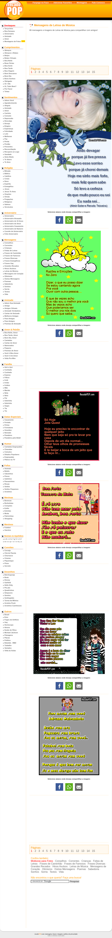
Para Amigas (10, 318)
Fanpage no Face (41, 3)
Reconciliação (10, 149)
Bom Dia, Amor (11, 338)
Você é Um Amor (11, 356)
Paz (6, 139)
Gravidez (8, 430)
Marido (7, 390)
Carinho (8, 113)
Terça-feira (9, 28)
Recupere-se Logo (12, 152)
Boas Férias (9, 63)
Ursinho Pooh (10, 603)
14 (88, 71)
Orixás (7, 197)
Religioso (8, 202)
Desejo (7, 123)
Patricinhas (9, 516)
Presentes (9, 147)
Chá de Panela (10, 553)
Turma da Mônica (11, 600)
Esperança (9, 129)
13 (82, 71)
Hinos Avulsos (10, 268)
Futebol (8, 527)
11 (72, 71)
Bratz (7, 577)
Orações (8, 194)
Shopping (8, 518)
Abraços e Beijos (11, 53)
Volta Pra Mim (10, 358)
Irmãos (7, 385)
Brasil (7, 615)
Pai (6, 398)
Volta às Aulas (10, 650)
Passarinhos (10, 481)
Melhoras (8, 136)
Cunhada (8, 370)
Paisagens (9, 635)
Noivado (8, 433)
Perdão (7, 144)
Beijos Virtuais (10, 58)
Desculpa (8, 121)
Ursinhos (8, 492)
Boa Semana (10, 31)
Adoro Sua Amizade (12, 303)
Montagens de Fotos (13, 41)
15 (93, 71)
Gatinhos (8, 479)
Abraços (8, 50)
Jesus (7, 189)
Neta (6, 393)
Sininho (8, 595)
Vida (6, 294)
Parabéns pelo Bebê (13, 438)
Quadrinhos (9, 590)
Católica (8, 176)
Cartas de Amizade (12, 313)
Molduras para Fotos (42, 861)
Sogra (7, 406)
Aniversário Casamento (14, 226)
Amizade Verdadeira (13, 311)
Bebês (7, 471)
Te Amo (8, 162)
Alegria (7, 105)
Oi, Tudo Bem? (10, 86)
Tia (6, 408)
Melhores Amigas (11, 316)
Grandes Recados (12, 266)
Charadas (8, 449)
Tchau (7, 91)
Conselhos (9, 243)
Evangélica (9, 186)
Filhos (7, 377)
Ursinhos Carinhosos (13, 606)
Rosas (7, 484)
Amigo (7, 306)
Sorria (7, 289)
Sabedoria (9, 284)
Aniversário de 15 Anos (14, 221)
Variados (8, 648)
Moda (7, 513)
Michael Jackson (11, 632)
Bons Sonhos (10, 79)
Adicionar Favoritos (62, 3)
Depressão (9, 118)
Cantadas (8, 340)
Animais (8, 468)
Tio (6, 411)
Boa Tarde (9, 68)
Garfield (8, 582)
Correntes (9, 245)
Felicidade (9, 131)
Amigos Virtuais (11, 308)
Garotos (8, 530)
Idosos (7, 627)
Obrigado (8, 81)
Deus (7, 181)
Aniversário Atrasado (13, 218)
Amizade (8, 36)
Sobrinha (8, 401)
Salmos (8, 204)
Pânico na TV (10, 460)
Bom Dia (8, 76)
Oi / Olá (7, 84)
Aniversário (9, 34)
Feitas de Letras (11, 250)
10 (66, 71)
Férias (7, 425)
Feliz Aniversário (11, 234)
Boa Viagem (9, 71)
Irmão (7, 383)
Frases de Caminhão (13, 253)
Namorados (9, 345)
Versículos (9, 207)
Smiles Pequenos (12, 489)
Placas (7, 638)
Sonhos (8, 286)
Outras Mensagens (12, 279)
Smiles (7, 486)
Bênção (8, 171)
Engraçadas (9, 457)
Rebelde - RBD (10, 643)
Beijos (7, 55)
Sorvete (8, 566)
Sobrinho (8, 403)
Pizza (7, 563)
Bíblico (7, 173)
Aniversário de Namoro (14, 229)
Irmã (6, 380)
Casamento (9, 420)
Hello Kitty (9, 585)
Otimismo (8, 276)
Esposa (8, 375)
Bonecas (8, 501)
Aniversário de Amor (13, 224)
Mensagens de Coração (14, 274)
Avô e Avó (9, 367)
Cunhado (8, 372)
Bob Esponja (10, 575)
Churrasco (9, 556)
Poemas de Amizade (13, 324)
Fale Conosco (98, 3)
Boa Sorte (9, 66)
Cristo (7, 179)
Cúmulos (8, 452)
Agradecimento (11, 103)
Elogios (8, 126)
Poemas (8, 281)
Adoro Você (9, 100)
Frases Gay (9, 263)
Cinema (8, 558)
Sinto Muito (9, 157)
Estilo (7, 508)
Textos (7, 292)
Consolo (8, 116)
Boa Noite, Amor (11, 333)
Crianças (8, 248)
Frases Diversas (11, 258)
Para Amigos (10, 321)
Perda (7, 141)
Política (8, 640)
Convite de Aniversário (14, 231)
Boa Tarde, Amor (11, 335)
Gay (6, 622)
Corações (8, 506)
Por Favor (8, 89)
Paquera (8, 348)
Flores (7, 476)
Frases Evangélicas (12, 261)
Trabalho (8, 645)
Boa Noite (8, 61)
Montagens (82, 3)
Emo (6, 617)
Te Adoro (8, 159)
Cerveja (8, 550)
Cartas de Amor (11, 343)
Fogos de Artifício (12, 620)
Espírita (8, 184)
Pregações (9, 199)
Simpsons (9, 593)
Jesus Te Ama (10, 191)
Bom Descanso (11, 73)
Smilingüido (9, 598)
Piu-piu (7, 588)
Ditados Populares (12, 454)
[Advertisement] (69, 49)
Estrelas (8, 511)
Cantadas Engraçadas (13, 447)
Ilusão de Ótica (11, 630)
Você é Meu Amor (12, 353)
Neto (6, 395)
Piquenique (9, 561)
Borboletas (9, 503)
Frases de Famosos (12, 256)
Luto (6, 134)
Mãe (6, 388)
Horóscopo (9, 625)
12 (77, 71)
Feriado (8, 422)
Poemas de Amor (11, 351)
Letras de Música (11, 271)
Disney (7, 580)
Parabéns (8, 435)
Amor (7, 39)
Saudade (8, 154)
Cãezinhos (9, 474)
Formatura (9, 427)
